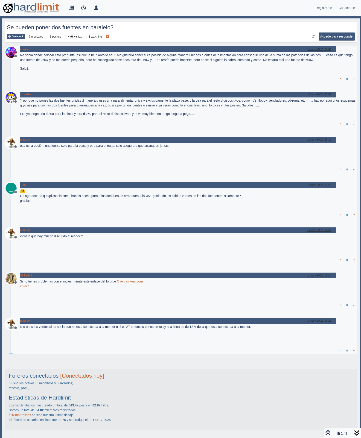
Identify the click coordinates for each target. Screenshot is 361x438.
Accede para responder (337, 36)
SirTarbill (26, 275)
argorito (25, 94)
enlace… (26, 286)
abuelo (24, 49)
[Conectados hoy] (82, 376)
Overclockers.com (130, 281)
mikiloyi (25, 139)
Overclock (15, 36)
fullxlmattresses (20, 415)
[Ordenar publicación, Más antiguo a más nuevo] (313, 36)
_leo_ (23, 185)
